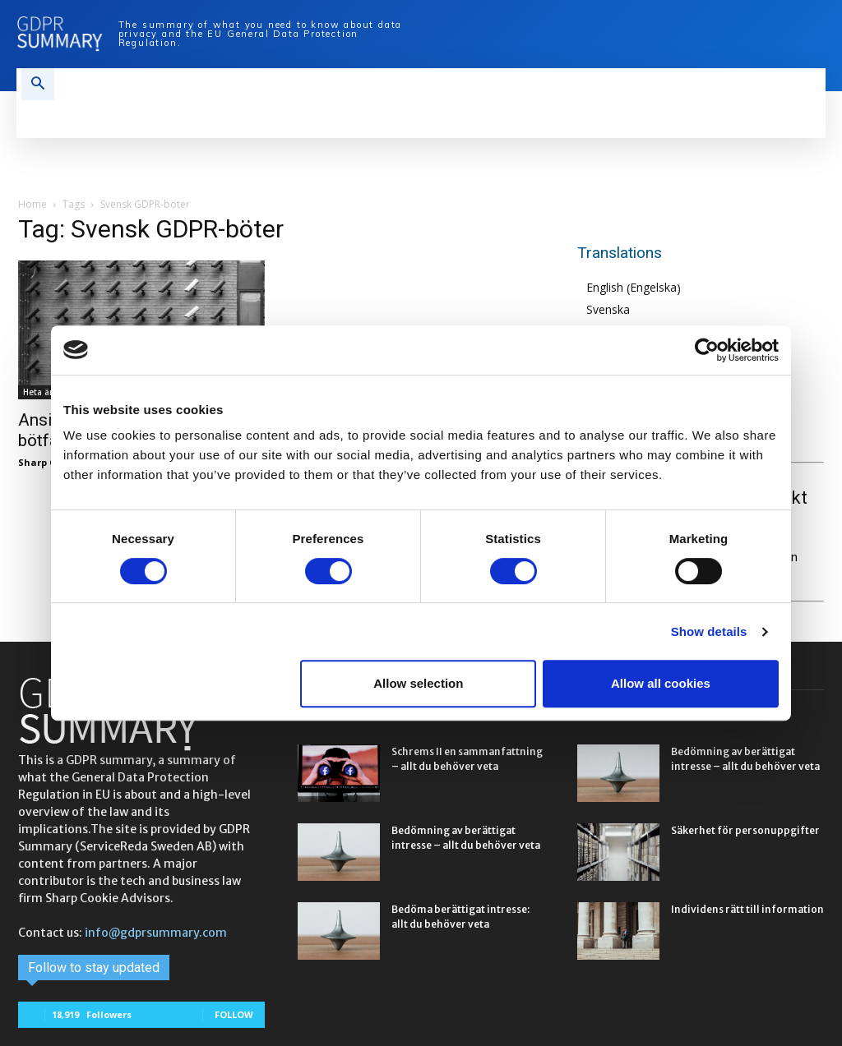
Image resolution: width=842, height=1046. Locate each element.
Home (32, 204)
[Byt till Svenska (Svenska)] (633, 309)
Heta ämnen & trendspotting (83, 392)
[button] (37, 84)
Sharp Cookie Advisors (71, 462)
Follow (234, 1014)
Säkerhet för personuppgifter (745, 830)
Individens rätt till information (747, 909)
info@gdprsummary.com (156, 932)
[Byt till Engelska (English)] (633, 288)
